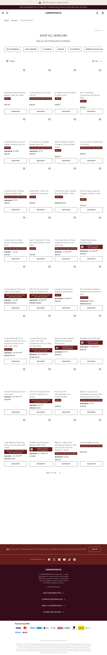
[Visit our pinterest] (74, 559)
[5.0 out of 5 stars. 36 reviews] (62, 298)
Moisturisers (31, 49)
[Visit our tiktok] (69, 559)
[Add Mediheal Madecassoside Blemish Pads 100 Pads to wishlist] (24, 70)
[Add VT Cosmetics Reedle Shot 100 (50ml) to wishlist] (100, 119)
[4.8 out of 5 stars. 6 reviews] (62, 457)
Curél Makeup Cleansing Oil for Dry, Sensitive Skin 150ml (14, 445)
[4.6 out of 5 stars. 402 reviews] (37, 354)
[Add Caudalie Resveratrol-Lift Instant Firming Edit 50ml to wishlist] (24, 119)
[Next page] (60, 473)
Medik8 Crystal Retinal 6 (90, 338)
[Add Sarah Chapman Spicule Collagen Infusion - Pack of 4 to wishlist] (100, 168)
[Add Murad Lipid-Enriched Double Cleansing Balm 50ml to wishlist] (24, 217)
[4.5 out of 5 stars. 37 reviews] (62, 252)
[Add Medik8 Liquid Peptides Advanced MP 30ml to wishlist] (49, 420)
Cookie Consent (53, 587)
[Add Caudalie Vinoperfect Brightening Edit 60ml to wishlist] (74, 266)
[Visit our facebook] (49, 559)
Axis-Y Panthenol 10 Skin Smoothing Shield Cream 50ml (39, 242)
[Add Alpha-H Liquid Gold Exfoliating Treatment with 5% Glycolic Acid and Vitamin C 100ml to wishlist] (74, 420)
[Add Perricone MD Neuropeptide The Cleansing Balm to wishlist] (74, 369)
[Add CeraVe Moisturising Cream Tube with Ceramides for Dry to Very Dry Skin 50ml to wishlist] (49, 315)
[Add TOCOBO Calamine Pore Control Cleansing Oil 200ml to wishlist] (49, 369)
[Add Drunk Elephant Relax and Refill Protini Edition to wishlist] (24, 266)
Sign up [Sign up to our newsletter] (95, 549)
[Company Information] (53, 599)
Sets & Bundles (12, 49)
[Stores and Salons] (53, 612)
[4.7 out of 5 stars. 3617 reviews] (88, 347)
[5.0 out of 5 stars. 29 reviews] (11, 151)
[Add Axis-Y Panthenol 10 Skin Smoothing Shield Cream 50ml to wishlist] (49, 217)
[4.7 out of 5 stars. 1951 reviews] (37, 453)
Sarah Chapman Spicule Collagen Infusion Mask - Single (65, 144)
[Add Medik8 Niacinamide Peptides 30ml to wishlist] (100, 217)
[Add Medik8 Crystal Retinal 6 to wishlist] (100, 315)
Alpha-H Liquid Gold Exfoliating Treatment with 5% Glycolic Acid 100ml (91, 394)
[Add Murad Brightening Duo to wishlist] (100, 420)
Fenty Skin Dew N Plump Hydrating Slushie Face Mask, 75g (65, 242)
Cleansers (47, 49)
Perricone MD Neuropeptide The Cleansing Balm (62, 394)
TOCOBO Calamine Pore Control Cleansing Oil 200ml (39, 394)
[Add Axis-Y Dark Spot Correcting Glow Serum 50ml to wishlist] (100, 70)
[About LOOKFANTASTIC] (53, 605)
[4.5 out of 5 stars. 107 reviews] (12, 397)
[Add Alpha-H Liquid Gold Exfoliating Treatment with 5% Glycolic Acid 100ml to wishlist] (100, 369)
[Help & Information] (53, 593)
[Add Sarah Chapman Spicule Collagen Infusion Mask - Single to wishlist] (74, 119)
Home (6, 20)
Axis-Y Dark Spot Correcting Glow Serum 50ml (90, 95)
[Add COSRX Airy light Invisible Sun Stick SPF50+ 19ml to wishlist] (74, 168)
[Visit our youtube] (64, 559)
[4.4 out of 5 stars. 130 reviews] (12, 456)
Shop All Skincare (53, 35)
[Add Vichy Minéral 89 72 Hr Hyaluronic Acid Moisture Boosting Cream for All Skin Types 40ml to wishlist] (24, 315)
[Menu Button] (3, 13)
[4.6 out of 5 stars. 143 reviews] (12, 353)
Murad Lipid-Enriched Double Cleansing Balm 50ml (13, 242)
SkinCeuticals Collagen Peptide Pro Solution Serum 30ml (64, 340)
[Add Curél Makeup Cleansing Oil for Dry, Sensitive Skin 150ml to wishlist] (24, 420)
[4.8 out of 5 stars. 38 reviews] (36, 300)
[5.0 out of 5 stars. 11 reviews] (87, 403)
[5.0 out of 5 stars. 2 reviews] (86, 301)
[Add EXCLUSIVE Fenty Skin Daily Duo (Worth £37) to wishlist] (49, 266)
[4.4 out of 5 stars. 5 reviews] (11, 300)
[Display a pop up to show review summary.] (71, 252)
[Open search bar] (7, 13)
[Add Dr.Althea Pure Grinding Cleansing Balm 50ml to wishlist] (24, 168)
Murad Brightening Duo (89, 442)
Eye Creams (75, 49)
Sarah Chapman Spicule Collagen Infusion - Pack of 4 (90, 193)
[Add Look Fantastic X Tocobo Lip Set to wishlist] (49, 70)
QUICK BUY (15, 111)
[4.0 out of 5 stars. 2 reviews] (11, 252)
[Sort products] (97, 61)
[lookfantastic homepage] (54, 13)
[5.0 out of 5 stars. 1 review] (36, 151)
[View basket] (102, 13)
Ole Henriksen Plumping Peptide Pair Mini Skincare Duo (90, 291)
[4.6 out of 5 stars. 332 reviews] (88, 251)
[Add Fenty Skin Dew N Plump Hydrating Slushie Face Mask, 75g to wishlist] (74, 217)
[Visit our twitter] (54, 559)
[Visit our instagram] (59, 559)
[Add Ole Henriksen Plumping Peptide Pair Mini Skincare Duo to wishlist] (100, 266)
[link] (97, 13)
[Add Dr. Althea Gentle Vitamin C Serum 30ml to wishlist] (74, 70)
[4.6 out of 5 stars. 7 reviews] (36, 405)
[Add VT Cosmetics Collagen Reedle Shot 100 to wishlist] (49, 119)
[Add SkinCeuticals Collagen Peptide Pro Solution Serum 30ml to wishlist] (74, 315)
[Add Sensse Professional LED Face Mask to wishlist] (24, 369)
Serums (61, 49)
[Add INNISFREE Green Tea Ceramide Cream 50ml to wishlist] (49, 168)
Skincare (14, 20)
